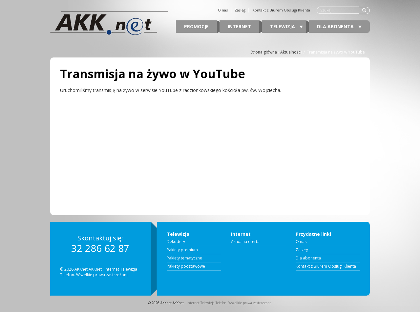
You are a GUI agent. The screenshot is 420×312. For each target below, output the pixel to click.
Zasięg (240, 10)
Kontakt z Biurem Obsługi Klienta (281, 10)
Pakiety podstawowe (186, 266)
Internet (239, 26)
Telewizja (286, 26)
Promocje (196, 26)
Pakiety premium (182, 250)
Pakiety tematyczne (184, 258)
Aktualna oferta (245, 242)
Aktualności (291, 52)
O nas (223, 10)
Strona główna (263, 52)
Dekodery (176, 242)
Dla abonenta (339, 26)
